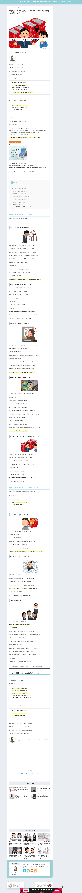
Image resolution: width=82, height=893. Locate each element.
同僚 (46, 780)
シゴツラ (10, 2)
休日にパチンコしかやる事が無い (19, 190)
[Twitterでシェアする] (22, 774)
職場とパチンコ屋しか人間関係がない (20, 193)
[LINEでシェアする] (37, 774)
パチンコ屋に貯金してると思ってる (20, 195)
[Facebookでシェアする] (27, 774)
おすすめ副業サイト (64, 1)
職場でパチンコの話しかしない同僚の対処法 (21, 199)
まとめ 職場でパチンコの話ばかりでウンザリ (22, 207)
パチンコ (41, 780)
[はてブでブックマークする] (32, 774)
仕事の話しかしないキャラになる (19, 202)
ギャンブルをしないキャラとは (19, 201)
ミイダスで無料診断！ (15, 142)
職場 (49, 780)
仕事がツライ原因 (22, 1)
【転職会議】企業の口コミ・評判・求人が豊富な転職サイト (25, 172)
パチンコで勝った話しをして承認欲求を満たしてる (23, 196)
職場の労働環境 (47, 1)
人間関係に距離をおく (17, 204)
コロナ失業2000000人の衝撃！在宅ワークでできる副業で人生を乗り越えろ (29, 666)
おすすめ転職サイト (55, 1)
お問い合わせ (71, 1)
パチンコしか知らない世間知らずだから (21, 191)
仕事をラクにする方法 (31, 1)
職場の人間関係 (40, 1)
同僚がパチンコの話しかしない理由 (19, 188)
